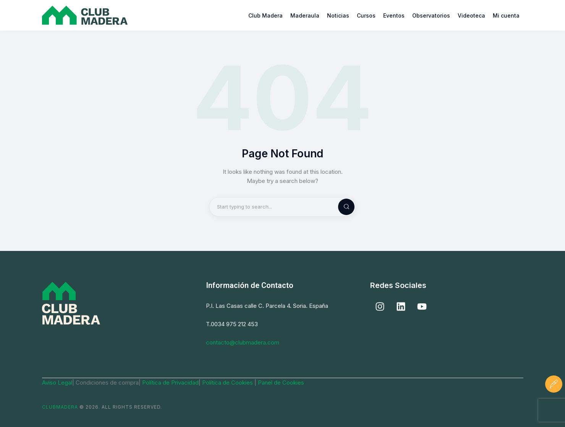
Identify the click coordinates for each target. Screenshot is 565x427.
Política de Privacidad (170, 382)
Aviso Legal (57, 382)
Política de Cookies (228, 382)
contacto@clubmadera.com (242, 342)
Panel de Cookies (281, 382)
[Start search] (340, 207)
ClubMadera (60, 407)
